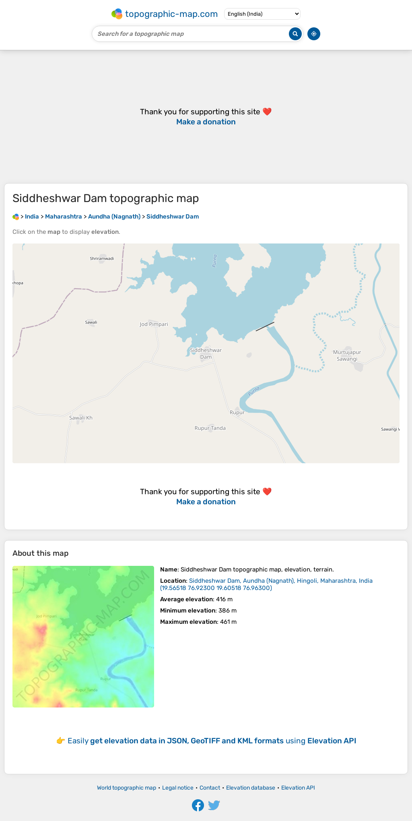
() (266, 584)
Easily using (212, 740)
